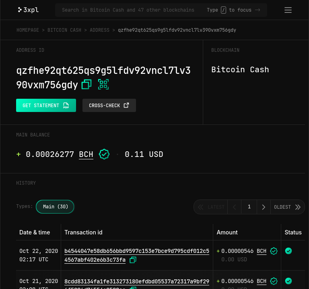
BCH (86, 154)
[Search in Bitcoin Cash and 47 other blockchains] (134, 10)
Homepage (27, 30)
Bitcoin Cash (64, 30)
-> (257, 10)
